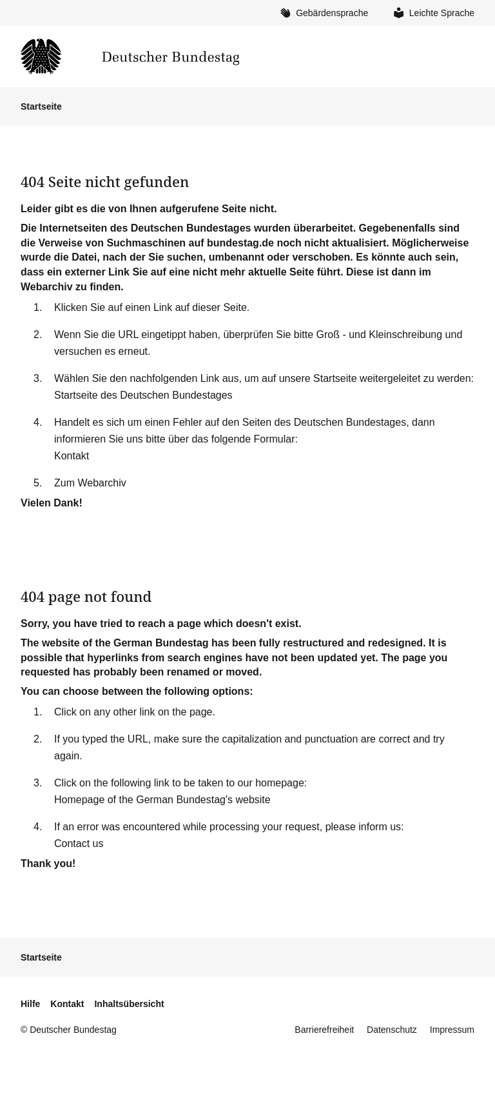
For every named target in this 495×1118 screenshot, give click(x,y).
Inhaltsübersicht (129, 1004)
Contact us (78, 843)
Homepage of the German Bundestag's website (162, 799)
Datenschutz (392, 1029)
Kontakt (71, 455)
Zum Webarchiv (90, 482)
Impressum (452, 1029)
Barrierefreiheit (324, 1029)
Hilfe (30, 1004)
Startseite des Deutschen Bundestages (143, 395)
